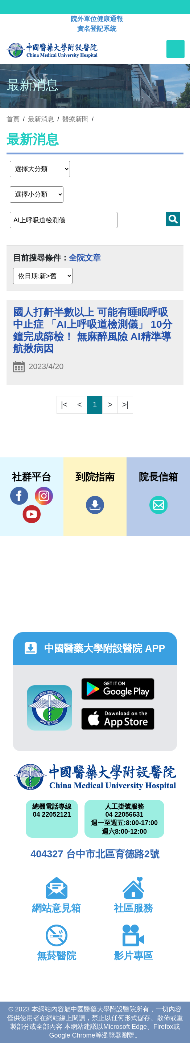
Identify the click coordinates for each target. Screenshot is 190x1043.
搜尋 (173, 219)
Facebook (19, 496)
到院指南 (95, 505)
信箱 (158, 505)
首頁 (13, 119)
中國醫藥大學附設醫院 (95, 777)
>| (125, 404)
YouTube (31, 514)
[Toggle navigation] (175, 49)
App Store (117, 719)
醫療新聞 (75, 119)
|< (64, 404)
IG (44, 496)
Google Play (117, 689)
